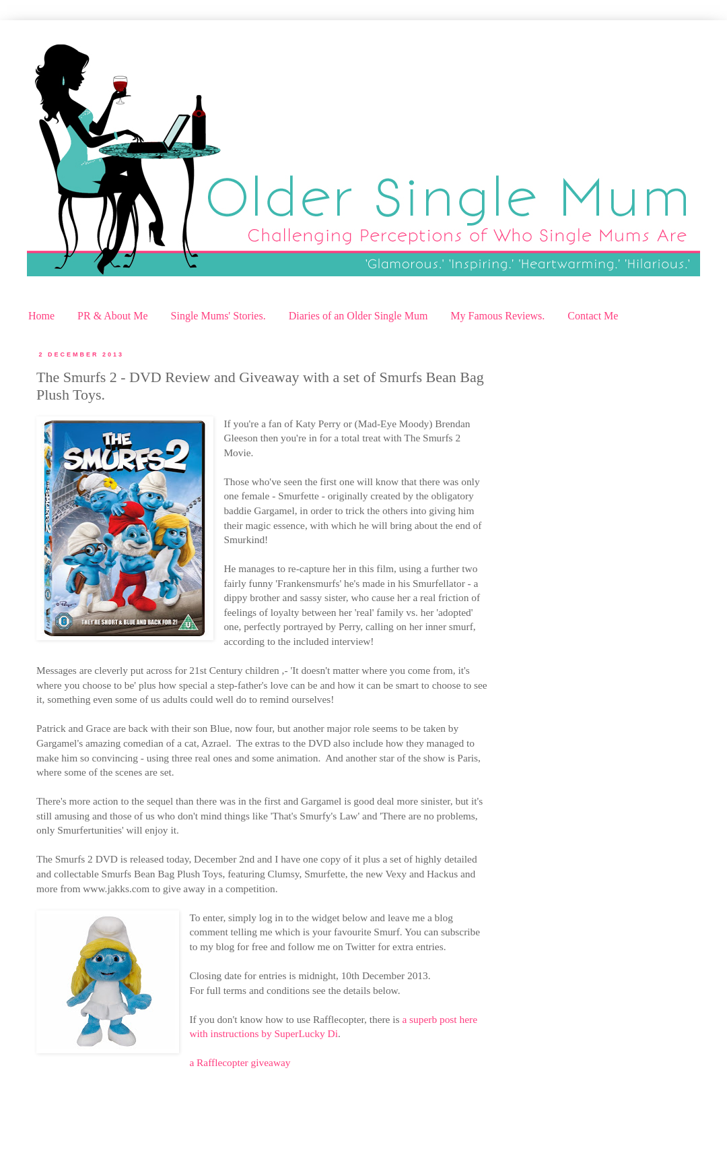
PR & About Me (112, 315)
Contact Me (592, 315)
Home (41, 315)
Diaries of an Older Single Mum (358, 315)
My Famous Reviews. (497, 315)
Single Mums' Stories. (218, 315)
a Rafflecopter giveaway (239, 1062)
